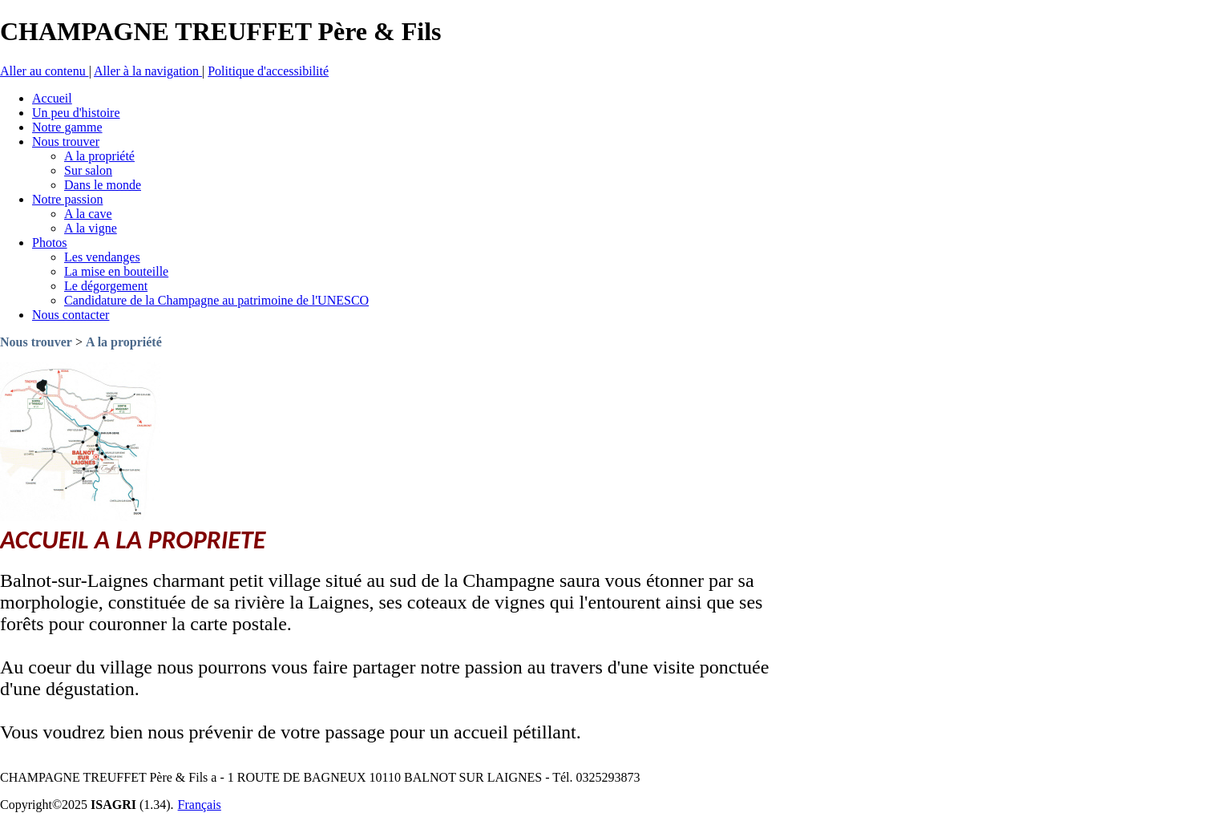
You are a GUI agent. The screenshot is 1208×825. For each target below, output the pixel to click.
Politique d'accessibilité (268, 71)
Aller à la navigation (148, 71)
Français (199, 804)
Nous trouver (36, 342)
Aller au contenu (44, 71)
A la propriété (124, 342)
